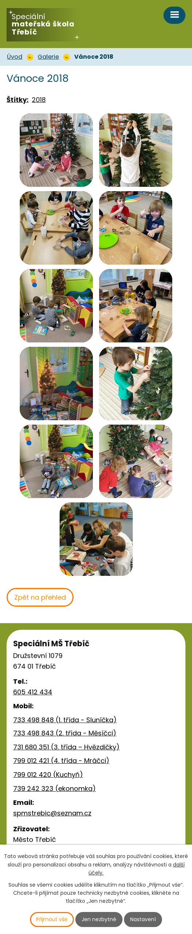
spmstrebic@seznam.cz (52, 813)
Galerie (48, 56)
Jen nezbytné (99, 919)
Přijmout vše (52, 919)
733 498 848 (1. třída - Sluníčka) (65, 719)
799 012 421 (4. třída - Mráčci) (61, 760)
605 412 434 (32, 692)
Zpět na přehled (40, 597)
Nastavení (143, 919)
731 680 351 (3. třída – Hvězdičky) (66, 747)
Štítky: (18, 99)
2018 (39, 99)
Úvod (14, 56)
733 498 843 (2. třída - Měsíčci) (64, 733)
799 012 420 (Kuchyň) (48, 774)
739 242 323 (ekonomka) (54, 788)
